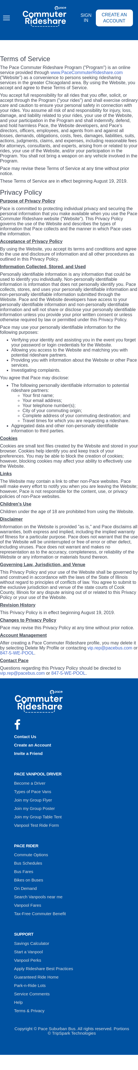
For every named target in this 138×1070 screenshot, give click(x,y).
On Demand (25, 888)
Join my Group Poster (34, 808)
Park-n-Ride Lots (30, 985)
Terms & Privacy (29, 1010)
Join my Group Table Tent (38, 816)
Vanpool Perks (27, 960)
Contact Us (25, 736)
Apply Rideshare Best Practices (43, 968)
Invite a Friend (28, 753)
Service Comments (32, 993)
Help (18, 1002)
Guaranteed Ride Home (36, 977)
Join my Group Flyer (33, 800)
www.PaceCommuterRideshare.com (87, 72)
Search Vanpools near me (38, 896)
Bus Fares (23, 871)
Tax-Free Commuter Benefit (40, 913)
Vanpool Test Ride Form (36, 825)
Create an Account (114, 17)
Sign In (85, 18)
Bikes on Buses (28, 880)
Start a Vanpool (28, 951)
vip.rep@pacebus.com (109, 648)
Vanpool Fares (27, 905)
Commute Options (31, 854)
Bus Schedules (28, 863)
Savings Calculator (31, 943)
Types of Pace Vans (32, 791)
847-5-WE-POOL (17, 653)
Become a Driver (30, 783)
